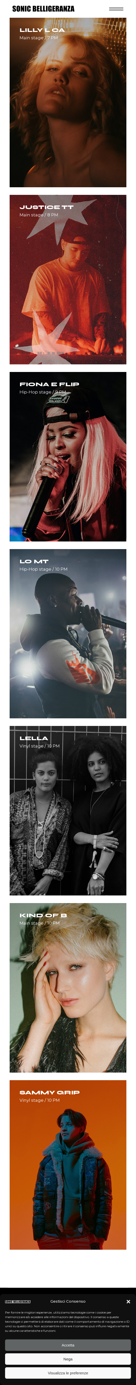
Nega (68, 1359)
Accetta (68, 1345)
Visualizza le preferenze (68, 1373)
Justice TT (47, 207)
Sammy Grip (50, 1092)
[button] (128, 1301)
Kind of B (43, 915)
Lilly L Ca (42, 30)
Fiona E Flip (49, 384)
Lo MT (34, 561)
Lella (34, 738)
